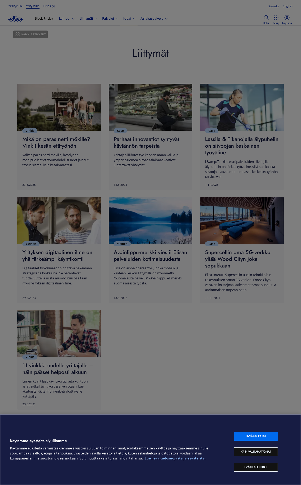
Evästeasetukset (255, 467)
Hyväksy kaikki (256, 436)
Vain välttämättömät (256, 452)
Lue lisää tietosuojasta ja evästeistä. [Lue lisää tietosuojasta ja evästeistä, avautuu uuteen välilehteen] (175, 458)
